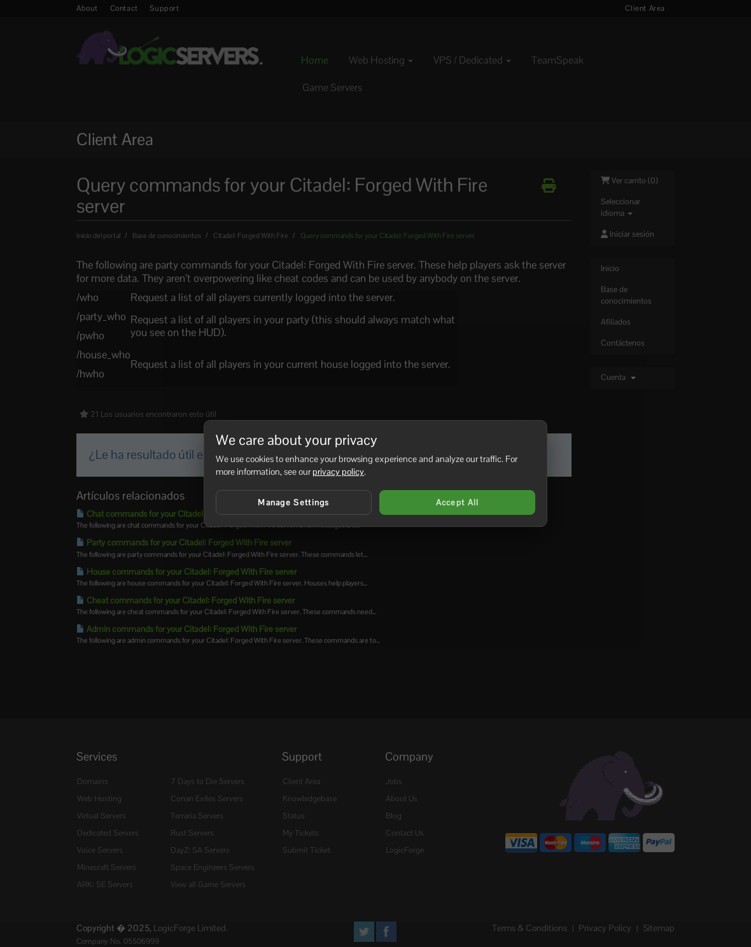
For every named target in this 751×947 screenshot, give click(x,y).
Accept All (457, 502)
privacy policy (338, 471)
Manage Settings (294, 502)
